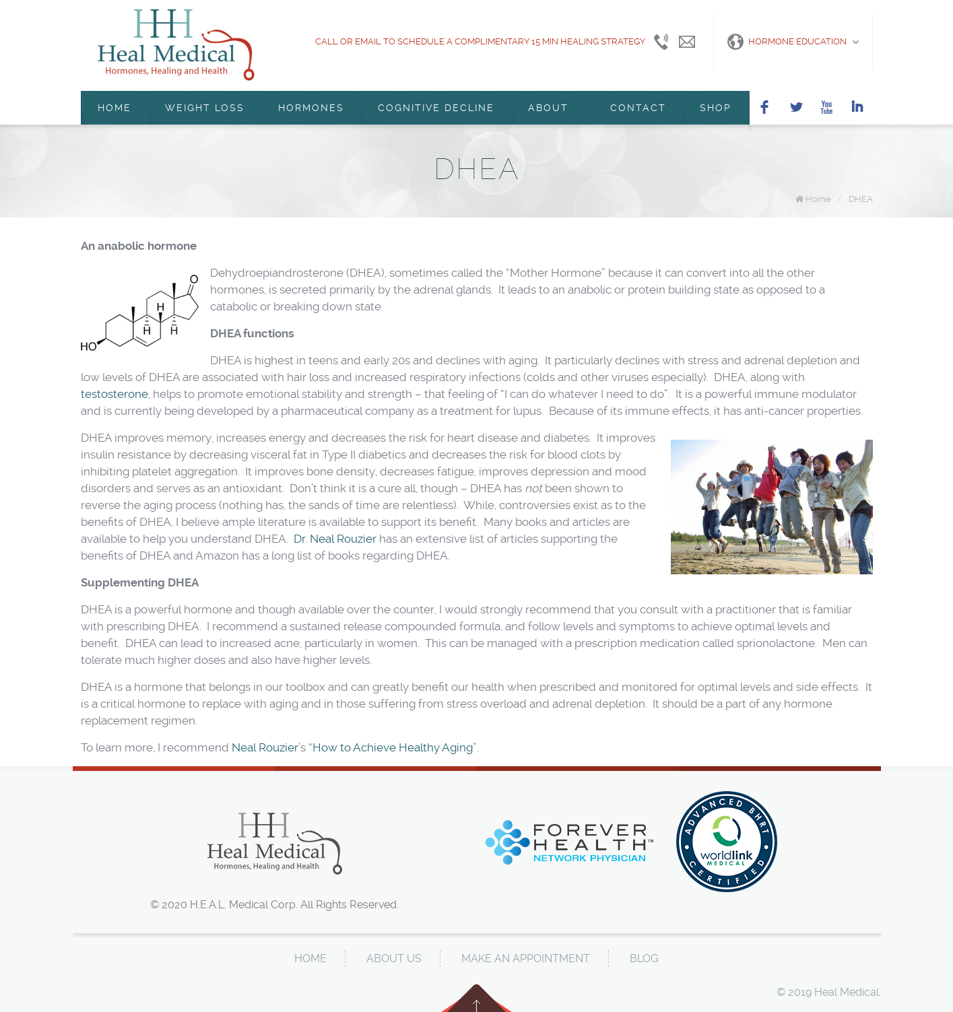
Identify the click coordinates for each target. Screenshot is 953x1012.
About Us (394, 958)
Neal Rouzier (265, 747)
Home (114, 107)
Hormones (311, 107)
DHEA (861, 199)
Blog (644, 958)
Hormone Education (787, 42)
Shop (715, 107)
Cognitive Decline (436, 107)
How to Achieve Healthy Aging (393, 747)
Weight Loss (204, 107)
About (548, 107)
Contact (634, 107)
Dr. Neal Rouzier (335, 538)
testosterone (114, 394)
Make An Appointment (525, 958)
